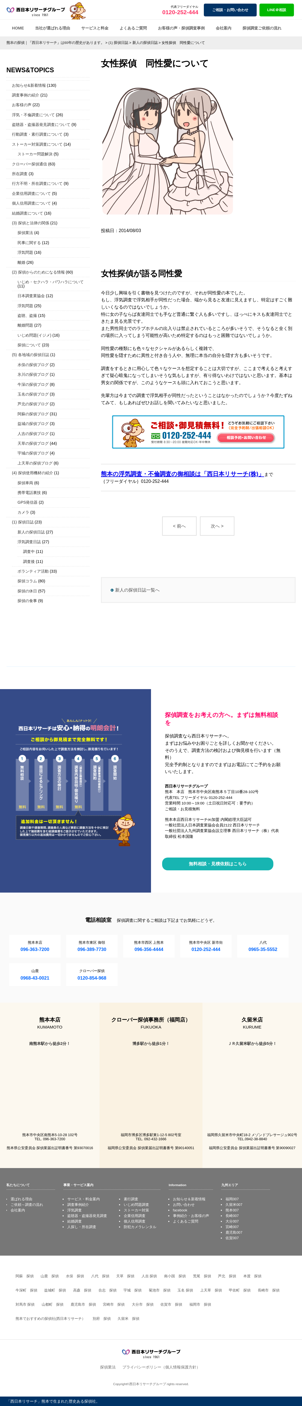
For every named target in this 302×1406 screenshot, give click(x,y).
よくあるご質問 (133, 28)
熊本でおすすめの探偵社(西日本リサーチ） (50, 1318)
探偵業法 (25, 232)
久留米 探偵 (128, 1318)
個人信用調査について (31, 203)
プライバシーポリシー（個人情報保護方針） (161, 1367)
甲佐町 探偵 (240, 1290)
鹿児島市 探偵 (83, 1304)
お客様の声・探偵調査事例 (181, 28)
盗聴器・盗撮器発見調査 (87, 1216)
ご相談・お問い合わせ (230, 10)
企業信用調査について (31, 193)
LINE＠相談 (276, 10)
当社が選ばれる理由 (52, 28)
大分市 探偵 (143, 1304)
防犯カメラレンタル (140, 1227)
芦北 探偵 (227, 1276)
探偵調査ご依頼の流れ (261, 28)
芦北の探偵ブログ (33, 404)
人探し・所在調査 (81, 1227)
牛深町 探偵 (26, 1290)
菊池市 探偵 (159, 1290)
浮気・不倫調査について (33, 115)
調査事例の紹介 (25, 95)
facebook (180, 1210)
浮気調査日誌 (29, 542)
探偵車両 (25, 483)
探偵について (29, 345)
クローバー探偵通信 (29, 164)
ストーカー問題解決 (35, 154)
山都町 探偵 (52, 1304)
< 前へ (179, 526)
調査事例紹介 (78, 1205)
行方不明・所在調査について (37, 183)
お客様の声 (21, 105)
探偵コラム (27, 581)
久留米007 (234, 1205)
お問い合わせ (184, 1205)
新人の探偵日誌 (31, 532)
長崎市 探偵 (268, 1290)
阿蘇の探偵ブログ (33, 414)
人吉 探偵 (149, 1276)
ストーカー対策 (136, 1210)
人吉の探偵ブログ (33, 433)
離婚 (21, 262)
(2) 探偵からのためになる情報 (38, 272)
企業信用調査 (134, 1216)
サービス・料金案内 (83, 1199)
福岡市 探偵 (200, 1304)
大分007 (232, 1221)
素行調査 (131, 1199)
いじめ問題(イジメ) (34, 335)
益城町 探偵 (55, 1290)
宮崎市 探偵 (114, 1304)
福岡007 (232, 1199)
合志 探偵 (107, 1290)
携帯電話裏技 (29, 492)
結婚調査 (74, 1221)
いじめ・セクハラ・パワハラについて (51, 282)
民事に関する (29, 242)
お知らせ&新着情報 (29, 85)
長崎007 (232, 1216)
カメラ (23, 512)
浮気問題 (25, 252)
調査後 (29, 561)
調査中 (29, 551)
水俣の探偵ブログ (33, 364)
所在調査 (20, 174)
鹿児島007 (234, 1232)
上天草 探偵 (211, 1290)
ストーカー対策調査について (37, 144)
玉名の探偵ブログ (33, 394)
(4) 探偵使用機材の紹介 (32, 473)
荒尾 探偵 (202, 1276)
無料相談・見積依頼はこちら (218, 863)
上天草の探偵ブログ (35, 463)
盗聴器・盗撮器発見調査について (41, 124)
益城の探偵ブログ (33, 423)
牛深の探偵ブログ (33, 384)
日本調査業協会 (31, 296)
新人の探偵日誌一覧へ (137, 590)
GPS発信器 (28, 502)
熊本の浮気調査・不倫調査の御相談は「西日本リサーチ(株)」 (182, 474)
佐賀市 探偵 (171, 1304)
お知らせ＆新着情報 (189, 1199)
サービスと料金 (94, 28)
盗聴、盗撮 (27, 315)
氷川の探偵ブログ (33, 374)
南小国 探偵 (175, 1276)
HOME (18, 28)
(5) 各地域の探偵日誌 (30, 354)
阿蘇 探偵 (25, 1276)
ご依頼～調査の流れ (27, 1205)
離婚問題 (25, 325)
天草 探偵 (125, 1276)
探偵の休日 (27, 591)
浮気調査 (74, 1210)
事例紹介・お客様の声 (191, 1216)
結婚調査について (27, 213)
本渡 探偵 (252, 1276)
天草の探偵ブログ (33, 443)
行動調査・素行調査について (37, 134)
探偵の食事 (27, 600)
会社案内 (223, 28)
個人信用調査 (134, 1221)
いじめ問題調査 (136, 1205)
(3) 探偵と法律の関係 (30, 223)
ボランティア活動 (33, 571)
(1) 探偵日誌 (23, 522)
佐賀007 (232, 1238)
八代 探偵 (100, 1276)
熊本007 (232, 1210)
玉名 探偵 (185, 1290)
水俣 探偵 (75, 1276)
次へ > (217, 526)
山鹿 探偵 (50, 1276)
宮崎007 (232, 1227)
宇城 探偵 (132, 1290)
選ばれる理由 (21, 1199)
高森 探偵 (82, 1290)
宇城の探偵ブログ (33, 453)
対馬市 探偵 (25, 1304)
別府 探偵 (102, 1318)
